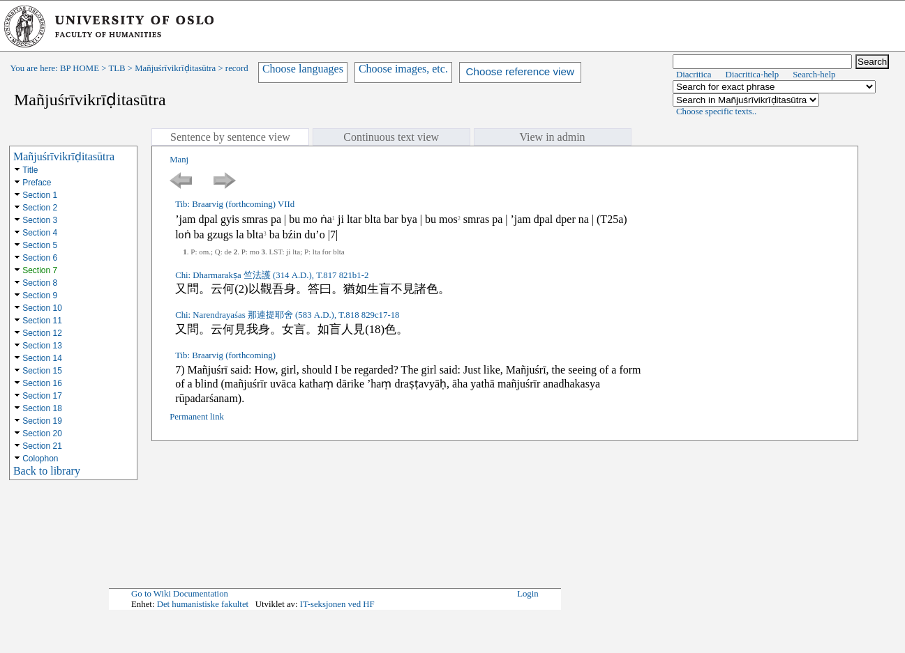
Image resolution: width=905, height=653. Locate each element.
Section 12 (42, 333)
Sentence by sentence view (230, 137)
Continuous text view (391, 137)
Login (528, 594)
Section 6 (39, 258)
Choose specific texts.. (716, 111)
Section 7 (39, 270)
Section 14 (42, 358)
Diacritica (693, 74)
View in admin (552, 137)
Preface (36, 182)
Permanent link (197, 417)
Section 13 (42, 346)
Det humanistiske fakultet (203, 604)
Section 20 (42, 433)
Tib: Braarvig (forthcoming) (225, 355)
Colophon (40, 458)
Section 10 (42, 308)
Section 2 (39, 208)
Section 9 (39, 295)
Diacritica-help (752, 74)
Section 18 (42, 408)
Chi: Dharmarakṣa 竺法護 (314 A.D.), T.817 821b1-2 (271, 275)
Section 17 (42, 396)
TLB (116, 68)
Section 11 (42, 320)
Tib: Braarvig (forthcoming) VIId (234, 204)
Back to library (46, 471)
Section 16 (42, 383)
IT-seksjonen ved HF (337, 604)
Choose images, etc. (403, 69)
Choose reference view (520, 71)
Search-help (814, 74)
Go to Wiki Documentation (179, 594)
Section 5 (39, 245)
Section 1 (39, 195)
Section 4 (39, 233)
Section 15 (42, 371)
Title (30, 170)
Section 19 (42, 421)
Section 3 (39, 220)
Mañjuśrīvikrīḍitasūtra (175, 68)
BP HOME (79, 68)
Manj (179, 159)
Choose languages (302, 69)
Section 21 (42, 446)
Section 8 (39, 283)
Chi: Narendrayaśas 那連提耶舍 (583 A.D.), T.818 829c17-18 (287, 315)
